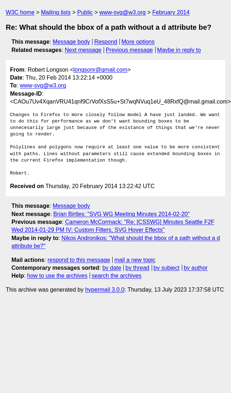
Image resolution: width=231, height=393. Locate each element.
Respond (105, 42)
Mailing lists (56, 12)
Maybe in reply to (179, 50)
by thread (138, 268)
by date (111, 268)
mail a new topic (135, 260)
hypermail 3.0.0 (104, 290)
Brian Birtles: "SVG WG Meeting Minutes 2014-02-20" (121, 214)
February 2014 (170, 12)
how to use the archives (57, 276)
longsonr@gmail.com (101, 70)
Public (85, 12)
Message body (71, 42)
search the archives (117, 276)
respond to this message (78, 260)
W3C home (20, 12)
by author (196, 268)
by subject (166, 268)
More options (138, 42)
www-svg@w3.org (122, 12)
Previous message (129, 50)
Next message (83, 50)
